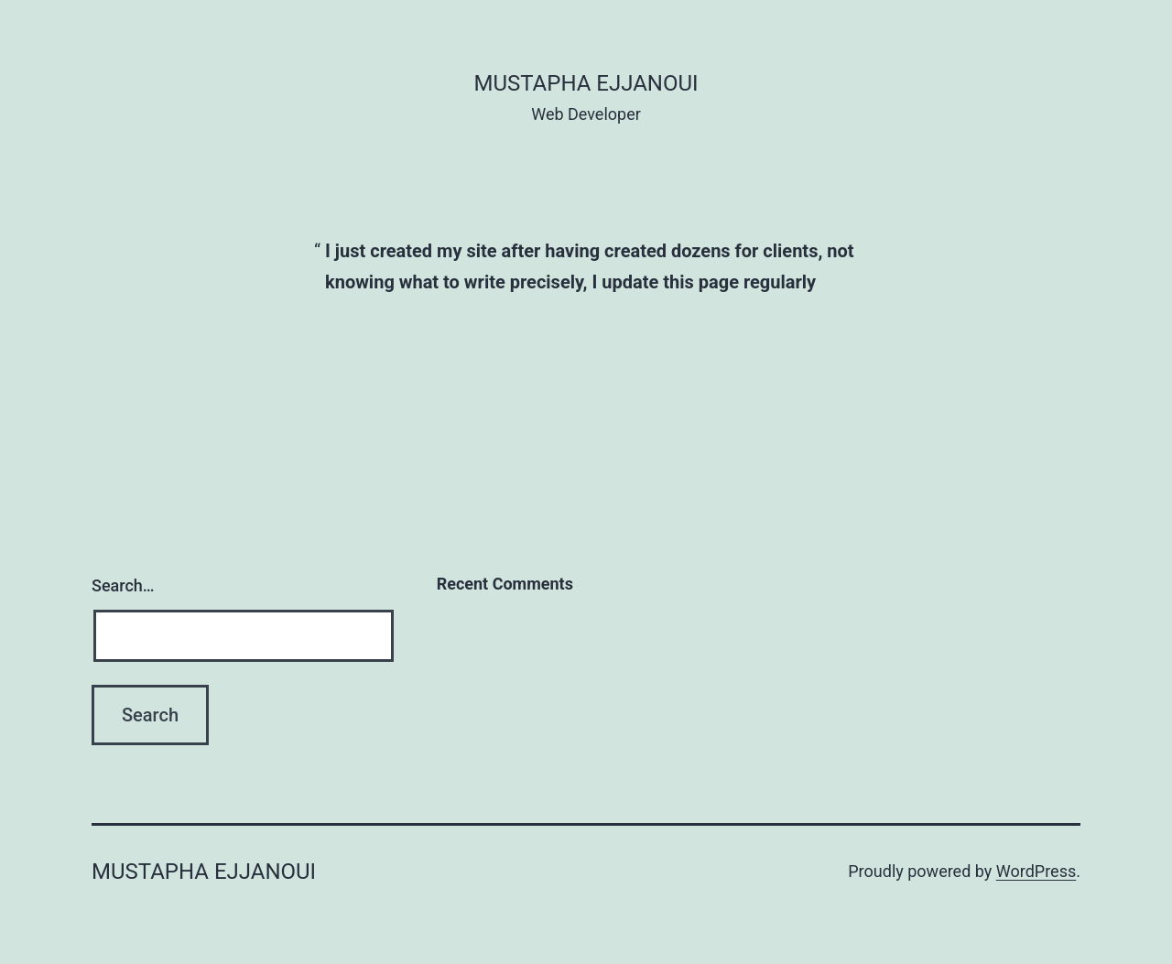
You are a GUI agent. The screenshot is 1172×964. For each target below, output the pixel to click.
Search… (123, 585)
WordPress (1036, 871)
